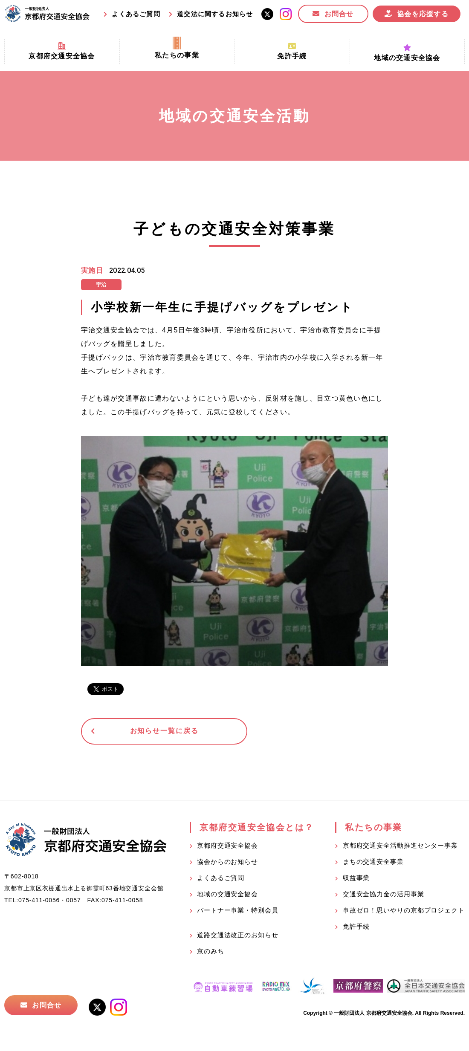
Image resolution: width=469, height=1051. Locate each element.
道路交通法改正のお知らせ (237, 936)
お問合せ (339, 13)
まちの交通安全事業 (373, 862)
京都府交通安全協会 (227, 846)
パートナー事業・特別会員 (237, 911)
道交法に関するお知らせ (215, 13)
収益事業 (356, 879)
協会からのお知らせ (227, 862)
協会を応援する (423, 13)
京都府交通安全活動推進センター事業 (400, 846)
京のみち (210, 952)
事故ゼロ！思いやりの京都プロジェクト (404, 911)
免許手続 (356, 927)
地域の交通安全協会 (227, 895)
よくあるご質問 (136, 13)
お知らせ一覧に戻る (147, 732)
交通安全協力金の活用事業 (383, 895)
